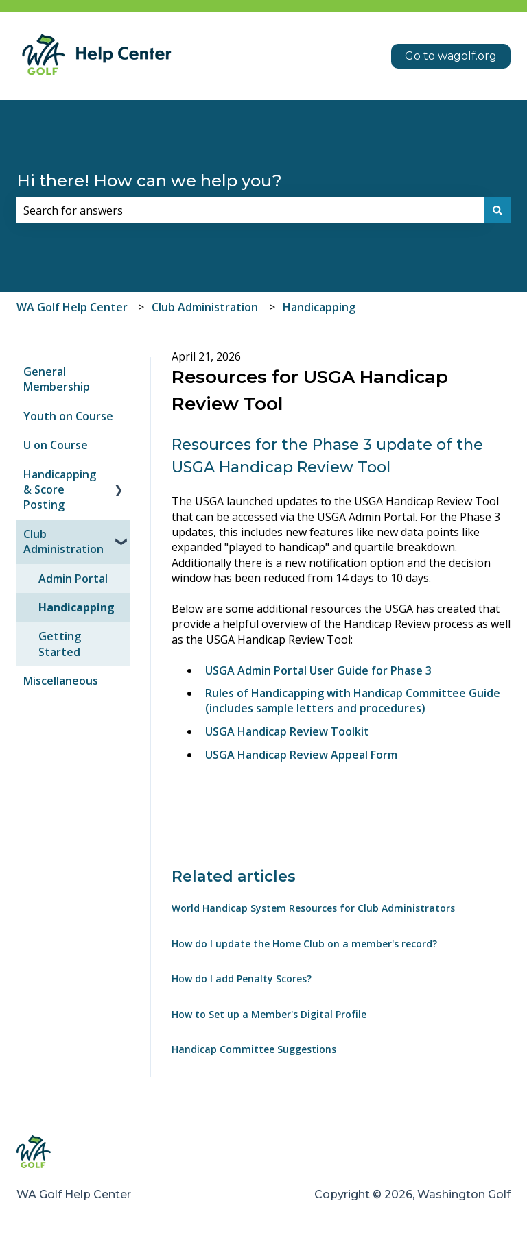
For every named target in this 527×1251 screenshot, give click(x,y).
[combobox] (250, 210)
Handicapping (319, 307)
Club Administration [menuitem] (63, 541)
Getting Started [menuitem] (59, 644)
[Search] (497, 210)
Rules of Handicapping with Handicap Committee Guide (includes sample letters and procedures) (352, 700)
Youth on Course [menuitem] (68, 416)
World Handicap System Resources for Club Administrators (313, 907)
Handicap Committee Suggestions (254, 1049)
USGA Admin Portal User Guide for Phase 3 (318, 670)
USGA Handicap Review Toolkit (287, 731)
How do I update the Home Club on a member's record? (304, 943)
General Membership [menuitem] (56, 379)
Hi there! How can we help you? (149, 181)
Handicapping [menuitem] (76, 607)
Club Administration (205, 307)
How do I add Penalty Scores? (242, 978)
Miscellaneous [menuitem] (60, 680)
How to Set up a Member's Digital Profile (269, 1014)
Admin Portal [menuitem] (73, 578)
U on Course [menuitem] (55, 444)
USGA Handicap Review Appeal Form (301, 754)
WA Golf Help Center (72, 307)
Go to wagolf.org (451, 55)
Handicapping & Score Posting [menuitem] (59, 490)
